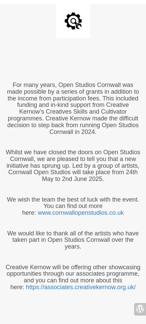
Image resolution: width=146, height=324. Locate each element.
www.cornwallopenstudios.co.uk (81, 212)
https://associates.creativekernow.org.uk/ (80, 287)
